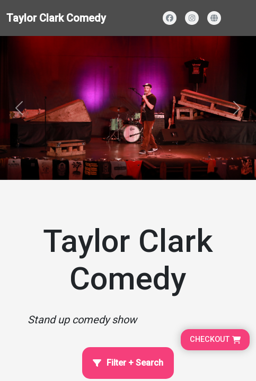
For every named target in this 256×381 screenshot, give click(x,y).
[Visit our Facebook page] (169, 18)
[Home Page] (128, 255)
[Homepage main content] (128, 90)
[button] (19, 108)
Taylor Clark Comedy (56, 18)
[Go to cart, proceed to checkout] (215, 339)
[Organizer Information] (128, 255)
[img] (128, 108)
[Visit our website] (214, 18)
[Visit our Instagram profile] (192, 18)
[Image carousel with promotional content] (128, 108)
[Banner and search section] (128, 108)
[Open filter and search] (128, 363)
